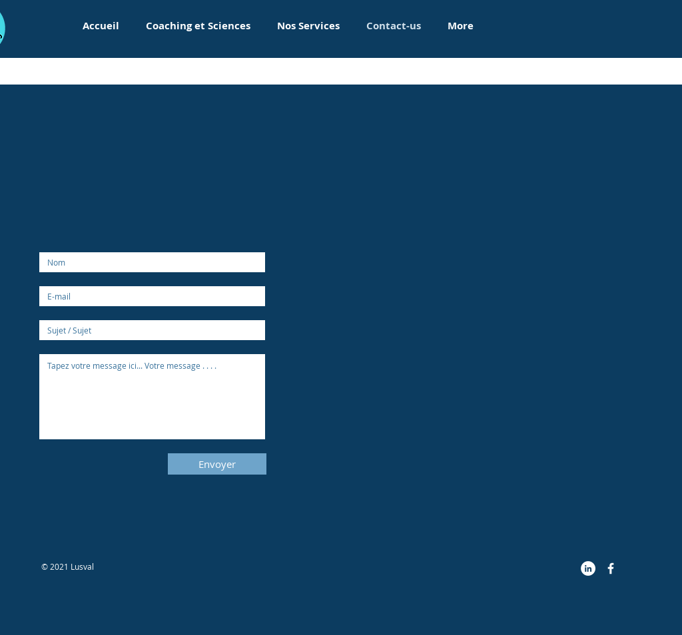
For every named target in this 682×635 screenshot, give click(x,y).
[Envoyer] (217, 464)
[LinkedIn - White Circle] (588, 568)
